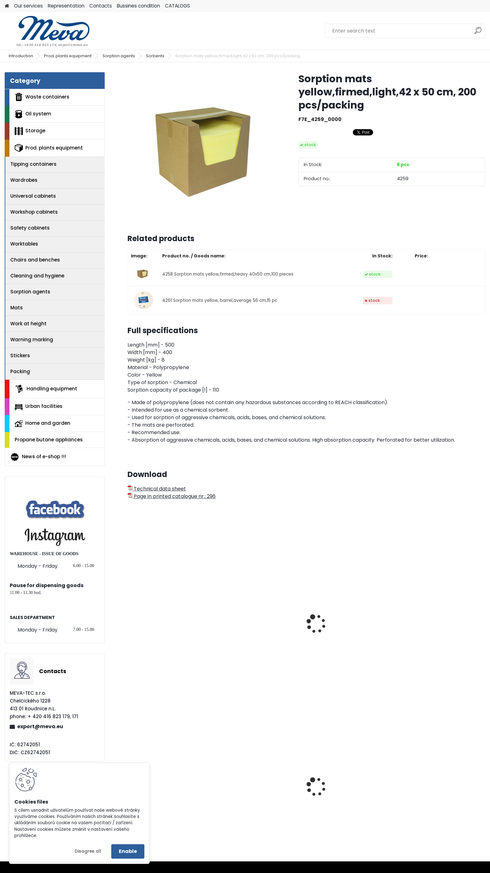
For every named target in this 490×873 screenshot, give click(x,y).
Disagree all (88, 851)
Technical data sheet (157, 488)
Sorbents (155, 56)
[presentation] (130, 617)
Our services (28, 6)
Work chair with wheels (250, 803)
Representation (66, 6)
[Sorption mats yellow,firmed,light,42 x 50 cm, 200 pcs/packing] (203, 147)
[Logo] (48, 31)
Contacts (100, 6)
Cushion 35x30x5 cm (338, 610)
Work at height (28, 323)
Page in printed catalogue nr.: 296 (172, 496)
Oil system (33, 114)
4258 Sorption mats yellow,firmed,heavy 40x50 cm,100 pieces (227, 274)
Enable (128, 851)
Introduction (21, 56)
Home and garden (42, 423)
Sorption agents (118, 56)
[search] (478, 33)
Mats (16, 307)
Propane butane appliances (49, 439)
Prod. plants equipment (68, 56)
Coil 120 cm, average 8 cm (164, 610)
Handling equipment (46, 388)
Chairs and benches (35, 259)
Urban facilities (38, 406)
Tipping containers (33, 164)
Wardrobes (24, 180)
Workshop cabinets (34, 212)
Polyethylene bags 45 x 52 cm (168, 803)
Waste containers (42, 97)
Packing (20, 371)
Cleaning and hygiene (37, 275)
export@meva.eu (40, 726)
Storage (30, 131)
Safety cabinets (30, 228)
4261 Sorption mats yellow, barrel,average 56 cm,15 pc (219, 300)
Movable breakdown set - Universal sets (435, 663)
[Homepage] (7, 6)
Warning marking (31, 339)
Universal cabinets (33, 196)
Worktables (24, 244)
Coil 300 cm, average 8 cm (255, 610)
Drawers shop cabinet (430, 792)
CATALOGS (177, 6)
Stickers (20, 355)
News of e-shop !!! (38, 457)
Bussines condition (138, 6)
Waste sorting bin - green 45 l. (350, 803)
